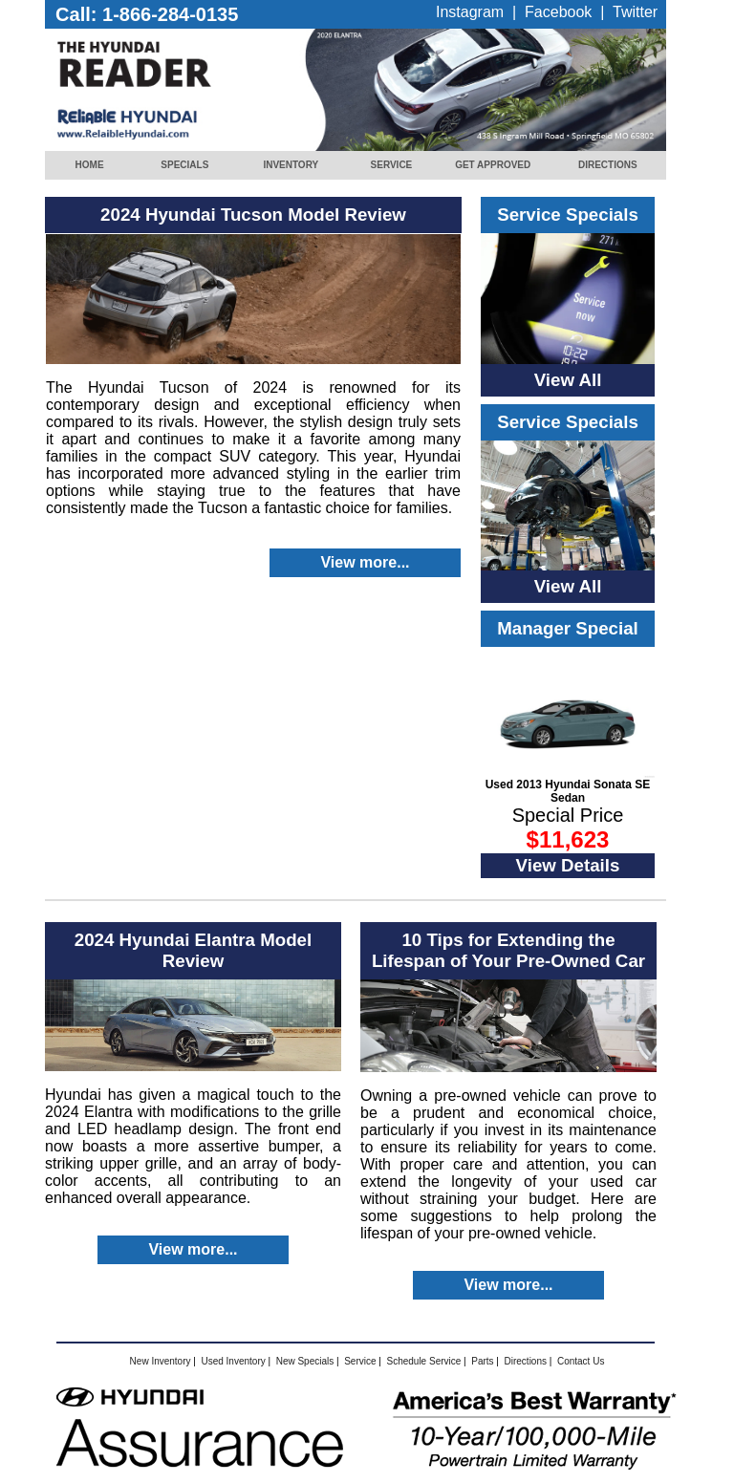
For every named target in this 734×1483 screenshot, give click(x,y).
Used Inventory (233, 1361)
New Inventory (160, 1361)
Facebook (558, 12)
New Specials (305, 1361)
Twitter (635, 12)
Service (360, 1361)
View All (568, 380)
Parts (482, 1361)
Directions (526, 1361)
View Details (568, 865)
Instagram (470, 12)
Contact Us (580, 1361)
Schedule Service (423, 1361)
